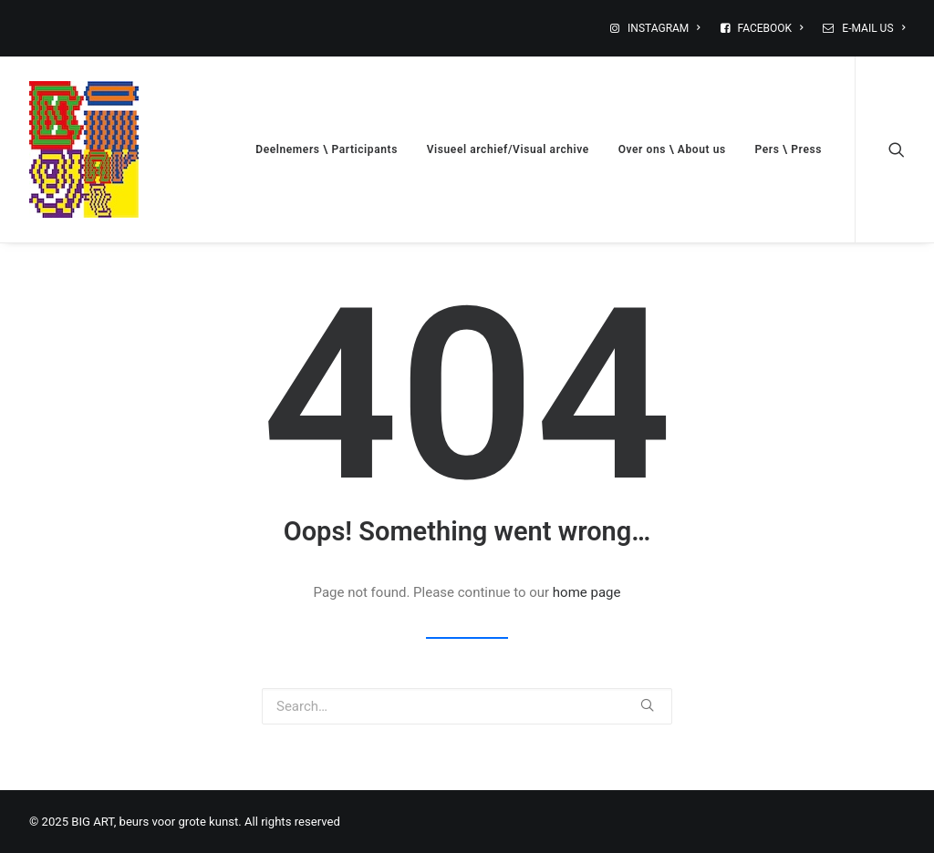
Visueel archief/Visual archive (508, 149)
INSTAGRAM (664, 28)
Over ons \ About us (672, 149)
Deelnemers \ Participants (326, 149)
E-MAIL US (873, 28)
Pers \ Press (788, 149)
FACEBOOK (771, 28)
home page (587, 592)
